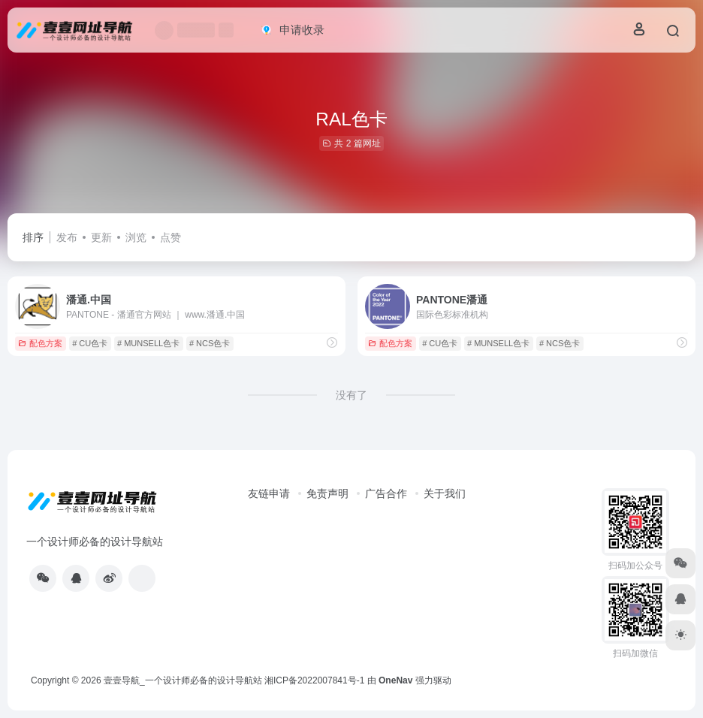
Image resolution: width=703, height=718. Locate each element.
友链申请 (269, 493)
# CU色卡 (89, 343)
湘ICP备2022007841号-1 (314, 680)
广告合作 (386, 493)
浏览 (135, 237)
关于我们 (445, 493)
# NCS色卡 (209, 343)
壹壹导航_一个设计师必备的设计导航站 (183, 680)
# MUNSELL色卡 (148, 343)
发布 (66, 237)
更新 (101, 237)
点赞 (170, 237)
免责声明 (327, 493)
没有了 (351, 395)
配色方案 (40, 343)
